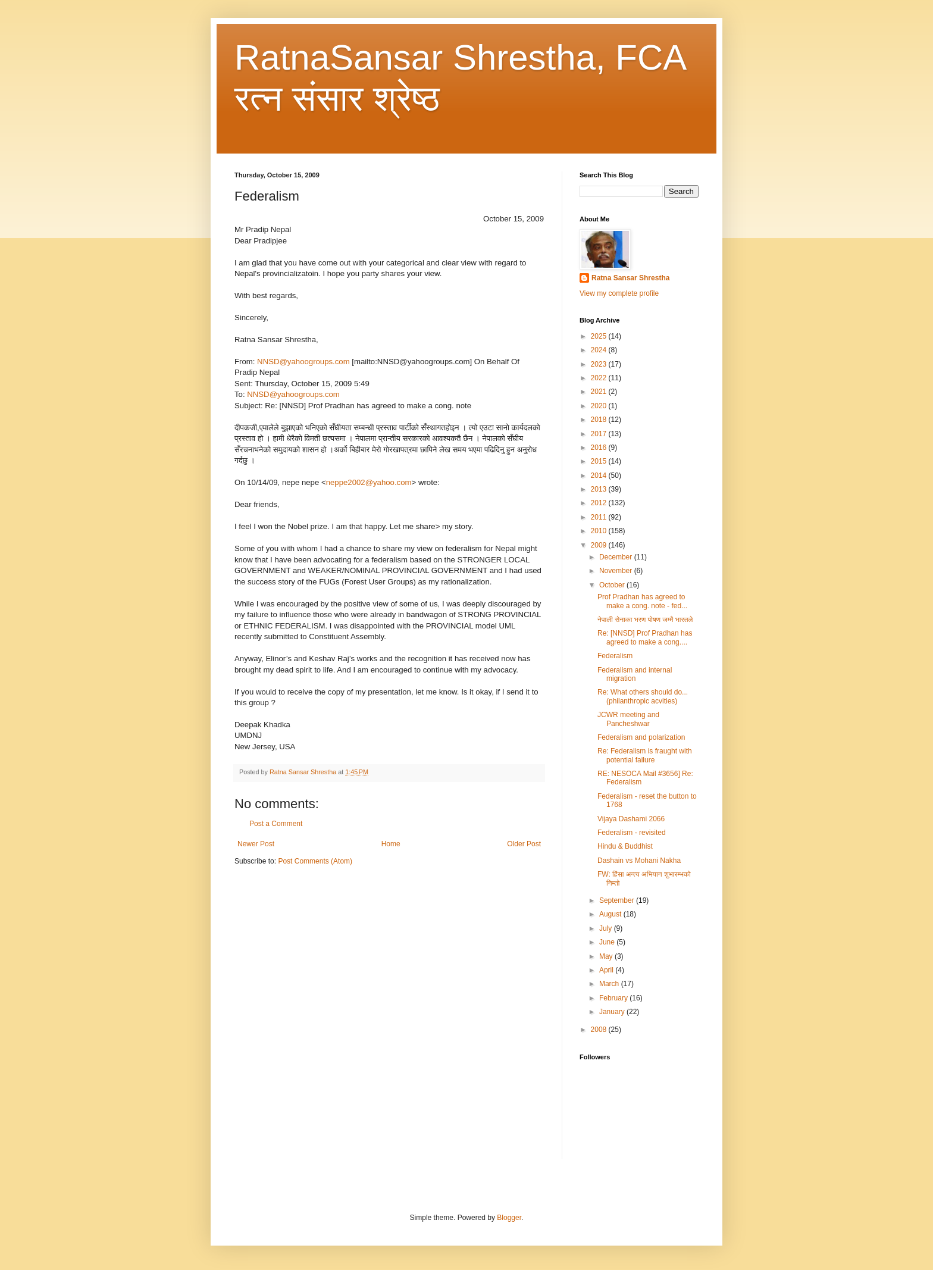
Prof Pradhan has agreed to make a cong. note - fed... (642, 601)
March (610, 984)
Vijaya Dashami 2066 (631, 819)
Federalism (615, 656)
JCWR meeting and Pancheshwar (628, 719)
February (614, 998)
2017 (600, 434)
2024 (600, 350)
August (611, 914)
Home (390, 844)
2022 (600, 378)
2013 (600, 489)
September (617, 900)
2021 (600, 391)
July (606, 928)
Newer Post (255, 844)
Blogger (509, 1217)
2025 (600, 336)
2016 (600, 447)
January (613, 1012)
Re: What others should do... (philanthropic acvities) (642, 696)
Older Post (524, 844)
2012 (600, 503)
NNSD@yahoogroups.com (303, 361)
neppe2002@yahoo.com (369, 482)
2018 (600, 419)
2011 (600, 517)
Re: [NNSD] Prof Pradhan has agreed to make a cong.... (644, 637)
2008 (600, 1029)
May (607, 956)
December (616, 557)
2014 (600, 475)
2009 (600, 545)
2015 (600, 461)
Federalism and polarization (641, 737)
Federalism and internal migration (634, 674)
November (616, 571)
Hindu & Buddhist (625, 846)
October (613, 585)
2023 (600, 364)
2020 (600, 406)
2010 (600, 531)
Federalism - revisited (631, 832)
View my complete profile (619, 293)
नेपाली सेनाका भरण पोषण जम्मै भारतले (645, 619)
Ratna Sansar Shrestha (630, 278)
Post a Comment (275, 823)
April (607, 970)
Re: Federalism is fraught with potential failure (644, 755)
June (607, 942)
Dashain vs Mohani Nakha (639, 860)
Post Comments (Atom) (315, 861)
